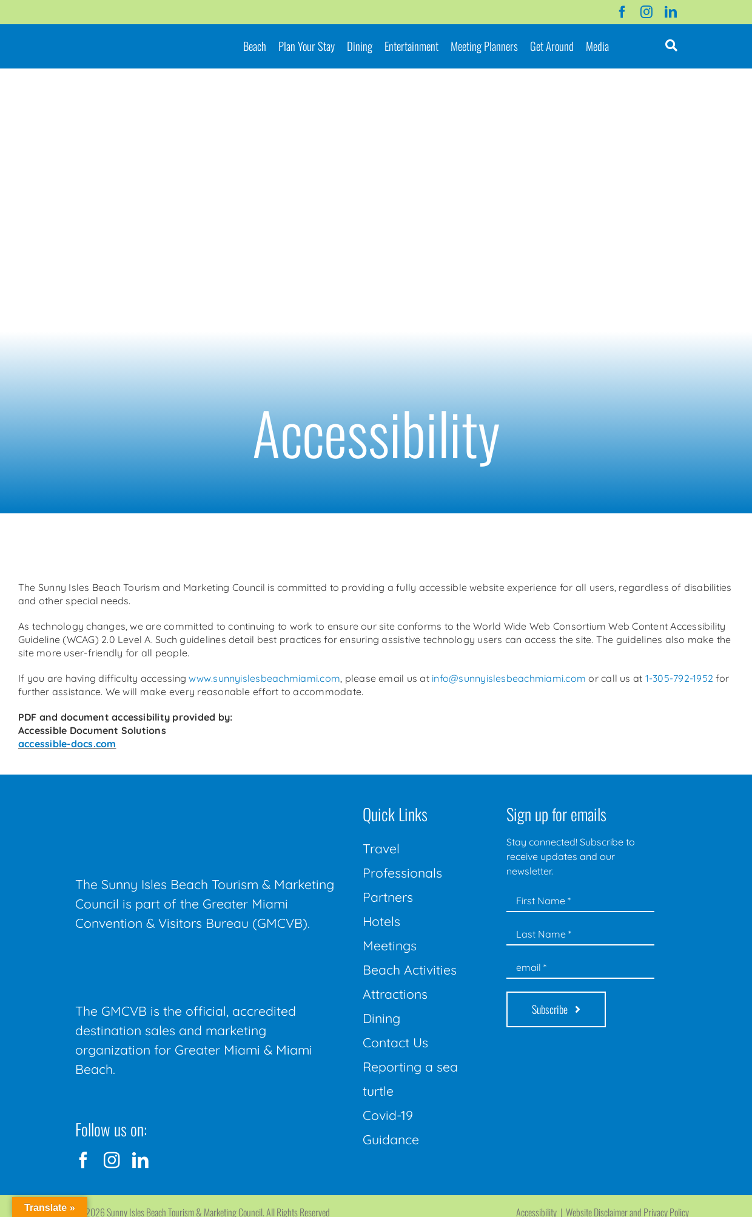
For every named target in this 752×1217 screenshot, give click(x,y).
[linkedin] (671, 12)
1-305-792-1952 (679, 678)
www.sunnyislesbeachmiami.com (264, 678)
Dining (381, 1018)
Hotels (381, 921)
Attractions (395, 994)
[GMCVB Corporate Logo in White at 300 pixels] (166, 960)
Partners (388, 897)
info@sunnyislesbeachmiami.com (509, 678)
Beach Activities (410, 970)
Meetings (390, 945)
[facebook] (622, 12)
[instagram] (646, 12)
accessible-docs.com (67, 744)
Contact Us (395, 1042)
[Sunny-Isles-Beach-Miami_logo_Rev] (166, 803)
